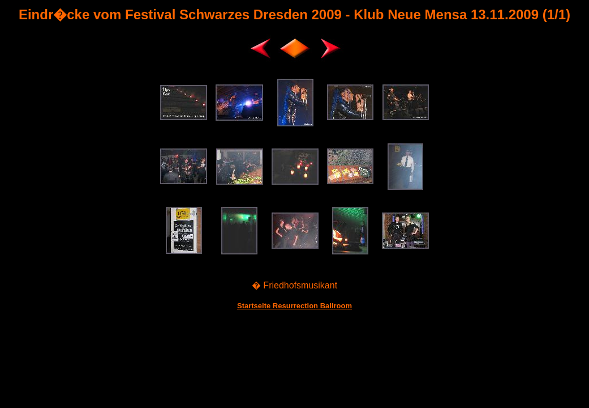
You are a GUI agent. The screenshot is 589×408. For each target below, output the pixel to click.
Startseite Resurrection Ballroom (294, 305)
